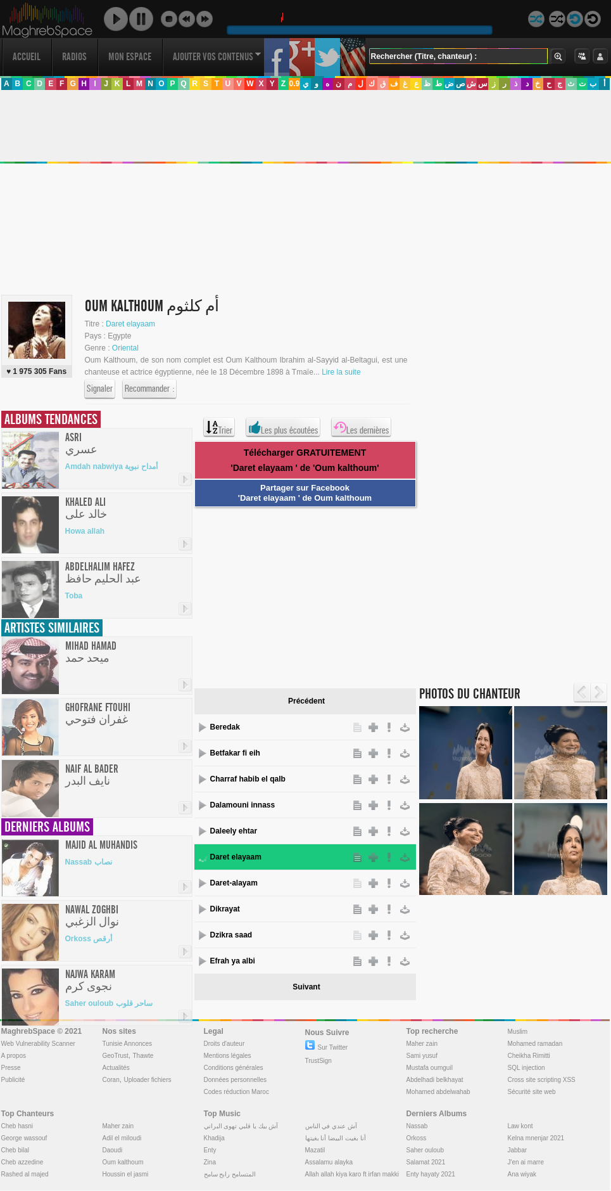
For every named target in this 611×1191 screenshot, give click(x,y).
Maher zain (422, 1043)
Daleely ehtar (234, 831)
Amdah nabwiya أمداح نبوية (111, 466)
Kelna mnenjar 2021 (536, 1138)
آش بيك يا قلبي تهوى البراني (241, 1126)
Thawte (142, 1055)
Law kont (520, 1126)
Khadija (214, 1138)
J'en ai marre (526, 1162)
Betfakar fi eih (235, 753)
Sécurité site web (532, 1091)
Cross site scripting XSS (542, 1079)
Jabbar (517, 1150)
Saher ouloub (425, 1150)
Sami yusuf (422, 1055)
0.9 (294, 83)
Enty (210, 1150)
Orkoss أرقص (89, 938)
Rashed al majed (25, 1174)
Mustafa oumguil (429, 1067)
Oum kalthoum (123, 1162)
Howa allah (85, 531)
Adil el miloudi (122, 1138)
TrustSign (318, 1060)
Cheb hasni (17, 1126)
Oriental (125, 348)
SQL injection (526, 1067)
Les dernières (361, 427)
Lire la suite (341, 372)
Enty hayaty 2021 (430, 1174)
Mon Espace (129, 57)
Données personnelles (235, 1079)
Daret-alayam (234, 883)
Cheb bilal (15, 1150)
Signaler (100, 389)
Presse (11, 1067)
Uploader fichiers (147, 1079)
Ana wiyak (522, 1174)
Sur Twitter (326, 1047)
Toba (74, 595)
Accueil (27, 57)
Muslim (518, 1031)
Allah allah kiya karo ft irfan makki (352, 1174)
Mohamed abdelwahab (438, 1091)
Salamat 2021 (426, 1162)
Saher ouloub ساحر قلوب (109, 1003)
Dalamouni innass (242, 805)
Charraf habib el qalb (248, 779)
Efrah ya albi (232, 960)
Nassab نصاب (88, 862)
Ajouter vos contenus (217, 57)
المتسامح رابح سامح (230, 1174)
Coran (111, 1079)
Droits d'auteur (224, 1043)
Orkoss (416, 1138)
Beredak (225, 727)
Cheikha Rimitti (529, 1055)
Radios (74, 57)
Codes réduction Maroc (236, 1091)
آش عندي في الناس (331, 1126)
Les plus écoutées (283, 427)
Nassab (417, 1126)
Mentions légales (227, 1055)
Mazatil (315, 1150)
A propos (13, 1055)
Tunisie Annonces (128, 1043)
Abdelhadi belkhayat (434, 1079)
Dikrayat (225, 909)
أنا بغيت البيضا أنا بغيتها (335, 1138)
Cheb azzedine (22, 1162)
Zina (210, 1162)
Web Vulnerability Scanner (38, 1043)
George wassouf (24, 1138)
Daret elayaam (130, 323)
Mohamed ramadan (535, 1043)
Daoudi (113, 1150)
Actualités (116, 1067)
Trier (219, 427)
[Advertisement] (300, 596)
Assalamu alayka (329, 1162)
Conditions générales (233, 1067)
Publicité (13, 1079)
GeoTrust (116, 1055)
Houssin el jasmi (126, 1174)
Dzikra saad (231, 934)
